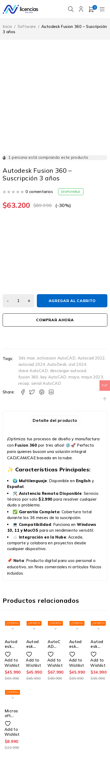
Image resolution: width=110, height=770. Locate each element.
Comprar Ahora (55, 320)
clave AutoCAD (33, 370)
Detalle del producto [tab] (55, 420)
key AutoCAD (54, 376)
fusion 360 (28, 376)
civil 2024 (77, 364)
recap (23, 383)
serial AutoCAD (46, 383)
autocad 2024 (31, 364)
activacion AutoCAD (56, 358)
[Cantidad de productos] (18, 300)
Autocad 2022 (91, 358)
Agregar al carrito (72, 300)
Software (27, 26)
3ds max (26, 358)
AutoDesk (56, 364)
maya (73, 376)
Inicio (7, 26)
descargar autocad (68, 370)
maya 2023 (92, 376)
